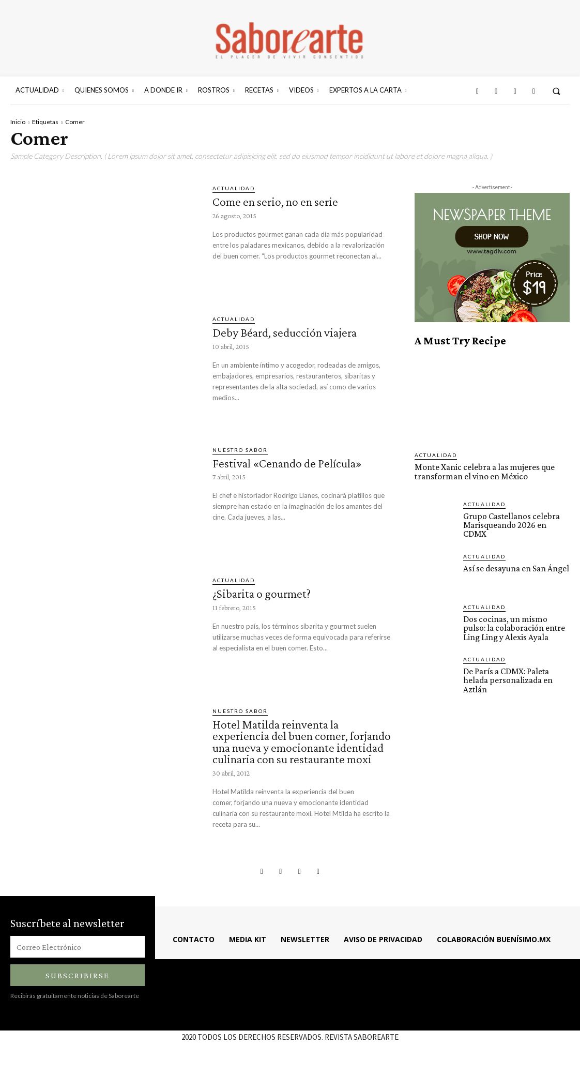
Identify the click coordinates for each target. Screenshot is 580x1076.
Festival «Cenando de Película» (289, 463)
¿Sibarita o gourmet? (263, 593)
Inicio (17, 122)
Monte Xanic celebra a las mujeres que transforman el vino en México (484, 471)
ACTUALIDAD (233, 188)
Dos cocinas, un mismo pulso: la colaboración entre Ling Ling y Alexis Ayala (513, 625)
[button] (556, 91)
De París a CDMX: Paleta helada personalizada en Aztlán (507, 677)
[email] (77, 956)
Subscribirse (77, 984)
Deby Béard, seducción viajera (286, 332)
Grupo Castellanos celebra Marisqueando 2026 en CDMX (516, 519)
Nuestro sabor (240, 450)
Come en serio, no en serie (275, 201)
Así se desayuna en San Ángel (516, 566)
